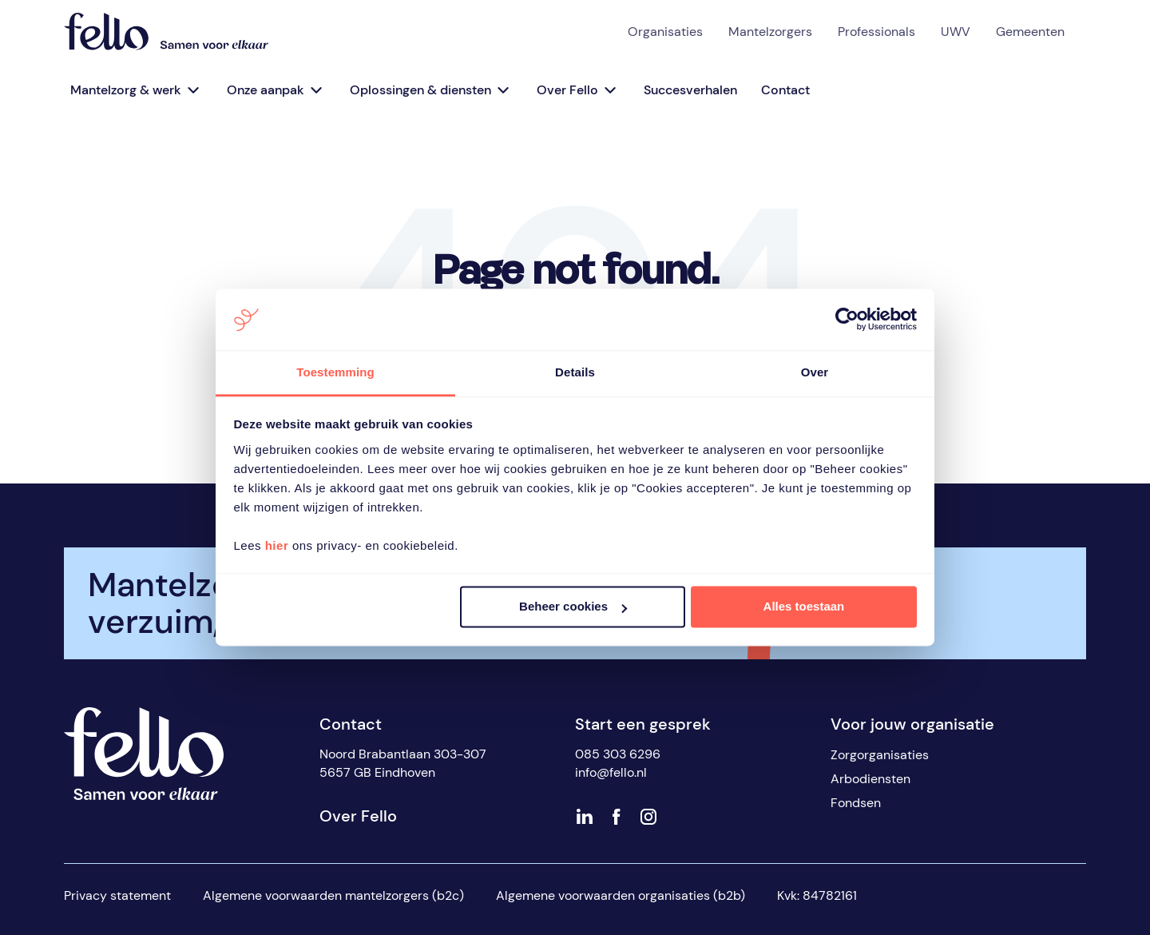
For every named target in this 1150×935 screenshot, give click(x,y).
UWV (955, 31)
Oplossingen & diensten (420, 89)
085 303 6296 (617, 754)
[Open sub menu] (192, 89)
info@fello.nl (611, 772)
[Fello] (166, 31)
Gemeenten (1030, 31)
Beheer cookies (573, 607)
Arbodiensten (870, 778)
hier (277, 545)
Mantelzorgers (770, 31)
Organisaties (665, 31)
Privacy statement (117, 895)
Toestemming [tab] (335, 372)
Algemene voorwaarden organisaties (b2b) (620, 895)
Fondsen (856, 802)
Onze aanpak (265, 89)
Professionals (876, 31)
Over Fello (567, 89)
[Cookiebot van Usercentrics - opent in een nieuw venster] (847, 320)
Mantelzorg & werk (125, 89)
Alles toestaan (804, 607)
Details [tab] (575, 372)
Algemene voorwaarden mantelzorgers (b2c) (333, 895)
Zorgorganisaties (880, 754)
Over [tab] (815, 372)
